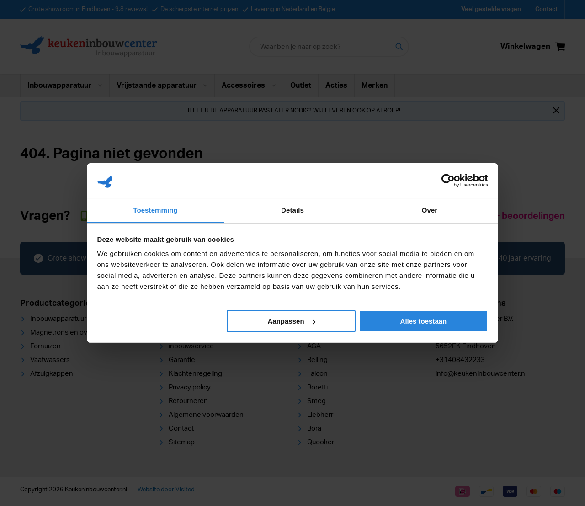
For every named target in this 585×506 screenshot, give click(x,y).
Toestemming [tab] (155, 210)
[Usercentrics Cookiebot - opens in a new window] (448, 180)
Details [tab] (292, 210)
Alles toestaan (423, 321)
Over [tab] (430, 210)
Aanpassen (291, 321)
